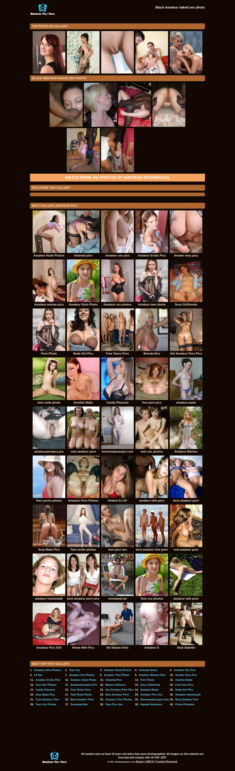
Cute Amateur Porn (47, 699)
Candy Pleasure (45, 689)
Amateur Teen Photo (116, 675)
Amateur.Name (149, 689)
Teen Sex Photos (46, 684)
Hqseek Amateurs (151, 704)
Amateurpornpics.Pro (83, 684)
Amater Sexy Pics (186, 675)
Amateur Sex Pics (185, 670)
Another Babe (183, 680)
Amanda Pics (113, 680)
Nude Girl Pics (184, 689)
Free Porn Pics (184, 684)
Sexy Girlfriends (150, 684)
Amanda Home (148, 670)
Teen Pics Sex (114, 704)
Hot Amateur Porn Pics (119, 689)
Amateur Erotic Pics (48, 680)
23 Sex (38, 675)
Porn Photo (147, 680)
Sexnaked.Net (79, 704)
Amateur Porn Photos (118, 699)
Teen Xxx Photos (46, 704)
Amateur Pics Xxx (151, 694)
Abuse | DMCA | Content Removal (156, 761)
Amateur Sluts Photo (83, 680)
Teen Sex (74, 670)
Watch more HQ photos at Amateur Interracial (117, 177)
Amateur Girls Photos (47, 670)
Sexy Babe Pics (45, 694)
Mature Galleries (115, 684)
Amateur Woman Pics (152, 675)
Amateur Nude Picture (117, 670)
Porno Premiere (185, 704)
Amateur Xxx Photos (81, 675)
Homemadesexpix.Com (154, 699)
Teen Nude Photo (81, 694)
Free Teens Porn (80, 689)
